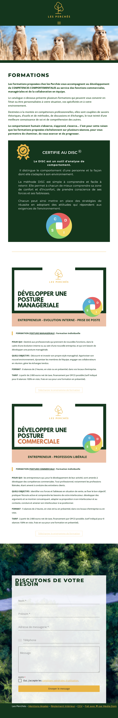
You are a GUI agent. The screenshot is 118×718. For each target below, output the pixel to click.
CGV (79, 706)
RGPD (21, 677)
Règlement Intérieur (63, 706)
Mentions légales (38, 706)
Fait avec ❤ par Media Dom (101, 706)
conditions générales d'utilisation (60, 680)
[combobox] (20, 640)
